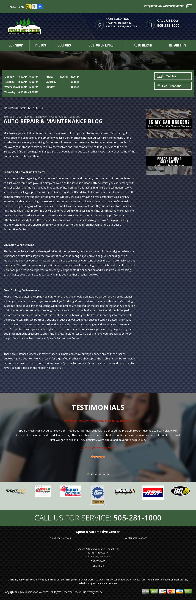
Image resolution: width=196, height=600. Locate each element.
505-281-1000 (168, 26)
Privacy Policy (94, 592)
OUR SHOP (16, 46)
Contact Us (98, 565)
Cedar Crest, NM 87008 (65, 116)
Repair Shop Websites (36, 592)
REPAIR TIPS (177, 46)
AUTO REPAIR (143, 46)
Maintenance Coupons (136, 537)
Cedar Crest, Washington (115, 421)
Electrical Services (76, 421)
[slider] (98, 457)
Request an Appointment (168, 6)
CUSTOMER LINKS (101, 46)
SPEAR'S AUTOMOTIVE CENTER (23, 108)
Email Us (166, 76)
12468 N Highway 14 (38, 116)
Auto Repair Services (60, 537)
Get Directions (169, 86)
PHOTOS (40, 46)
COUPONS (64, 46)
